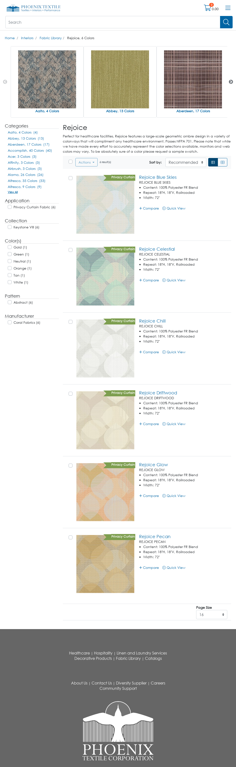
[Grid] (222, 162)
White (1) (21, 282)
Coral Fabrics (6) (27, 322)
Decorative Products (93, 658)
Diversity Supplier (131, 683)
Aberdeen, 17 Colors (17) (29, 144)
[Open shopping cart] (208, 9)
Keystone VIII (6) (26, 227)
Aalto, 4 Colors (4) (23, 132)
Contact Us (102, 683)
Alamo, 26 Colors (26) (25, 175)
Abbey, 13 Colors (120, 111)
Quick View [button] (174, 208)
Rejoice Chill (152, 320)
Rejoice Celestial (157, 249)
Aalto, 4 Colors (47, 111)
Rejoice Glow (153, 464)
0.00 (215, 9)
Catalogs (153, 658)
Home (10, 38)
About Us (79, 683)
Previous (5, 82)
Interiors (27, 38)
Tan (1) (19, 275)
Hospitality (103, 653)
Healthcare (79, 653)
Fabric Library (51, 38)
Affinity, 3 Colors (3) (24, 162)
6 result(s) (105, 162)
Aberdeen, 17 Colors (193, 111)
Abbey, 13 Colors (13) (26, 138)
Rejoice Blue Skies (158, 177)
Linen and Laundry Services (142, 653)
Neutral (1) (22, 261)
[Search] (226, 22)
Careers (158, 683)
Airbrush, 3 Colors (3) (25, 168)
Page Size (204, 607)
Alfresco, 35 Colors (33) (26, 181)
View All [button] (13, 192)
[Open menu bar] (228, 8)
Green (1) (21, 254)
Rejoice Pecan (155, 536)
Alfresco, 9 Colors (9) (25, 187)
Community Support (118, 688)
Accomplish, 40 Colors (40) (30, 150)
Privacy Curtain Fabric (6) (35, 207)
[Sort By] (185, 162)
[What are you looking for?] (112, 22)
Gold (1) (20, 247)
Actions (85, 162)
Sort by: (155, 162)
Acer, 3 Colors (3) (22, 156)
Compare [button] (149, 208)
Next (231, 82)
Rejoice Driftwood (158, 392)
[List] (213, 162)
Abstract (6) (23, 302)
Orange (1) (23, 268)
